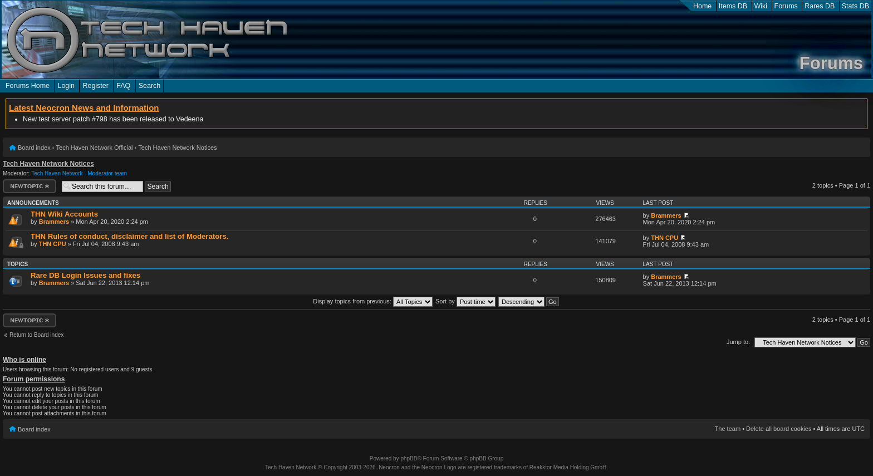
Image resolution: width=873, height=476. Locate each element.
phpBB (408, 458)
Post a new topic (29, 186)
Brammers (54, 221)
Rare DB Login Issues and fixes (85, 275)
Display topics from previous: (373, 301)
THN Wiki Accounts (64, 214)
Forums (786, 6)
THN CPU (52, 244)
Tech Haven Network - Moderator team (79, 173)
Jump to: (738, 341)
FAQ (123, 86)
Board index (34, 147)
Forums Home (28, 86)
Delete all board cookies (778, 428)
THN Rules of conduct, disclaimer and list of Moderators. (129, 236)
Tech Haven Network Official (94, 147)
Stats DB (855, 6)
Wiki (761, 6)
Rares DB (820, 6)
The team (727, 428)
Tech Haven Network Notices (177, 147)
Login (66, 86)
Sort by (465, 301)
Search (150, 86)
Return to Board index (36, 335)
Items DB (733, 6)
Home (702, 6)
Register (95, 86)
